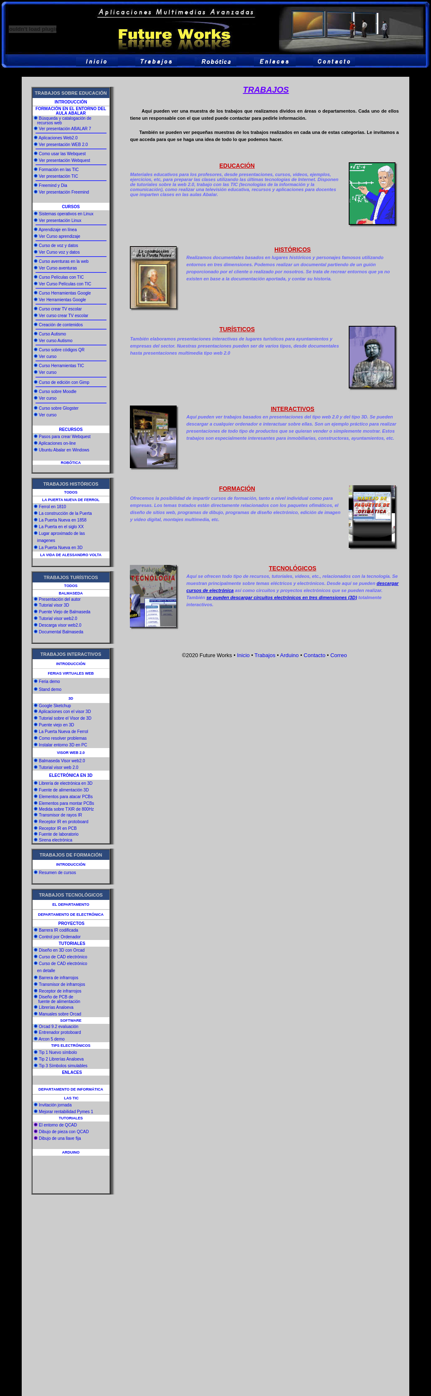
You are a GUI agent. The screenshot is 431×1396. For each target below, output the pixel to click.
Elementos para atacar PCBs (65, 796)
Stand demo (50, 689)
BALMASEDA (71, 593)
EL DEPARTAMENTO (70, 904)
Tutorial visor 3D (54, 605)
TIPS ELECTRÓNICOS (71, 1045)
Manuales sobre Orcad (60, 1014)
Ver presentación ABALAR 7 (65, 128)
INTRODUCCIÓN (71, 102)
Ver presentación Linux (60, 220)
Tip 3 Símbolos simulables (63, 1065)
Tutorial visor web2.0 (58, 618)
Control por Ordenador (60, 937)
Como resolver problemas (63, 738)
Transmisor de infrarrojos (62, 984)
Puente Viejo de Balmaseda (64, 612)
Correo (338, 655)
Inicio (243, 655)
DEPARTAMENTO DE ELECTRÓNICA (71, 914)
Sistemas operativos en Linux (66, 214)
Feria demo (49, 681)
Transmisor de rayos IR (60, 815)
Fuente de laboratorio (58, 834)
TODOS (71, 492)
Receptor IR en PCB (57, 828)
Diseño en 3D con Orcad (62, 950)
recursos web (49, 123)
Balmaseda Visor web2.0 (62, 760)
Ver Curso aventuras (58, 268)
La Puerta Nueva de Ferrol (63, 731)
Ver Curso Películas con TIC (65, 284)
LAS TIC (71, 1098)
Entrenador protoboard (60, 1032)
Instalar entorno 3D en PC (63, 745)
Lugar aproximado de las (62, 533)
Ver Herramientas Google (62, 299)
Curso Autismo (52, 334)
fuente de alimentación (59, 1001)
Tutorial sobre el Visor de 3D (65, 718)
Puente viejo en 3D (56, 725)
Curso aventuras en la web (64, 261)
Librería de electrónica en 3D (65, 783)
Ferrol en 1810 (52, 506)
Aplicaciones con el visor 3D (65, 711)
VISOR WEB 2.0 (71, 753)
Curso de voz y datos (58, 245)
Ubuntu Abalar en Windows (64, 450)
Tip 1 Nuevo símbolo (58, 1052)
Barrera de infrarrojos (58, 977)
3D (71, 698)
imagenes (46, 540)
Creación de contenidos (61, 325)
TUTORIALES (71, 1118)
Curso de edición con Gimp (64, 382)
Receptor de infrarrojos (60, 991)
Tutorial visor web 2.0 (59, 767)
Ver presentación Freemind (64, 192)
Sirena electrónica (55, 840)
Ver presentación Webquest (64, 160)
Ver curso (47, 356)
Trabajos (264, 655)
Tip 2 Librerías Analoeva (61, 1059)
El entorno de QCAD (58, 1125)
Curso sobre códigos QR (62, 350)
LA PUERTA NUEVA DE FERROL (71, 500)
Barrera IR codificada (58, 930)
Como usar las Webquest (62, 153)
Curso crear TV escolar (60, 309)
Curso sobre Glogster (59, 408)
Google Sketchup (55, 705)
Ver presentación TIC (58, 176)
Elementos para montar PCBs (66, 803)
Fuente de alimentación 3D (64, 790)
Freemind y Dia (53, 185)
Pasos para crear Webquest (65, 436)
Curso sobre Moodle (57, 391)
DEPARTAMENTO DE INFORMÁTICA (70, 1089)
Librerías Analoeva (56, 1007)
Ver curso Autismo (56, 340)
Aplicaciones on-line (57, 443)
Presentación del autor (60, 599)
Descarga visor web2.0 (60, 625)
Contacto (314, 655)
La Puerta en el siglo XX (61, 526)
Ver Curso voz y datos (59, 252)
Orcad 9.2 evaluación (59, 1026)
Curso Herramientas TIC (61, 365)
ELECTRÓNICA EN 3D (70, 775)
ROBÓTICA (71, 463)
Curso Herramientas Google (65, 293)
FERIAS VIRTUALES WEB (71, 673)
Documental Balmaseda (61, 632)
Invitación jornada (55, 1105)
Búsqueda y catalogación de (65, 118)
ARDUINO (71, 1152)
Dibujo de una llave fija (60, 1138)
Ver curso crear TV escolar (63, 315)
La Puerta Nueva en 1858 (62, 520)
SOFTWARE (70, 1020)
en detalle (46, 970)
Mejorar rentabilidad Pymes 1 (66, 1111)
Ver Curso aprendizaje (59, 236)
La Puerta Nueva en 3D (61, 547)
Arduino (289, 655)
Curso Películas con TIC (61, 277)
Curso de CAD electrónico (63, 957)
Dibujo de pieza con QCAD (64, 1131)
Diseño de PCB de (56, 997)
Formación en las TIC (59, 169)
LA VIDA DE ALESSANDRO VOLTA (70, 555)
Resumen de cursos (57, 872)
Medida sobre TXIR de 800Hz (66, 809)
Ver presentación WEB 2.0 (63, 144)
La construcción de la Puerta (65, 513)
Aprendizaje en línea (58, 229)
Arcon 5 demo (52, 1039)
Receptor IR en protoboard (63, 821)
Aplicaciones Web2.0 (58, 138)
